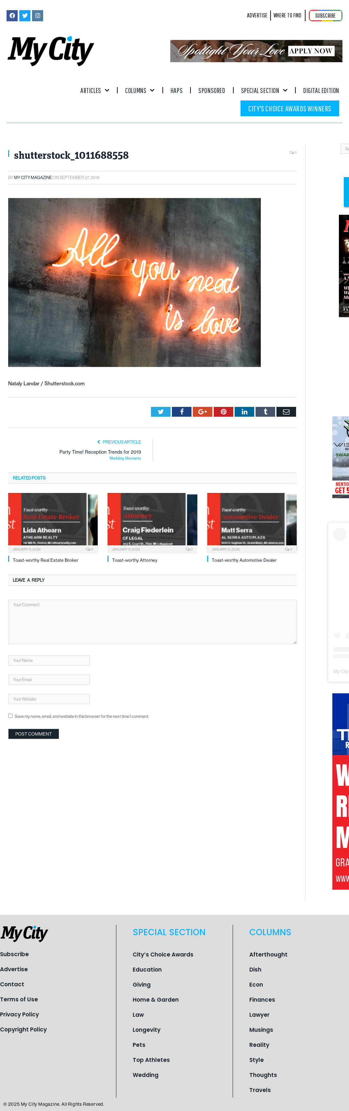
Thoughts (263, 1075)
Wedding (145, 1075)
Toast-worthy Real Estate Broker (45, 560)
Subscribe (14, 954)
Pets (139, 1045)
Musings (261, 1030)
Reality (259, 1045)
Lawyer (259, 1015)
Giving (142, 985)
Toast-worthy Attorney (135, 560)
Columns (140, 90)
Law (138, 1015)
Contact (12, 984)
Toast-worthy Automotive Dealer (244, 560)
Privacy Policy (19, 1014)
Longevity (146, 1030)
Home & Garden (156, 1000)
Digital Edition (321, 90)
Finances (262, 1000)
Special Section (264, 90)
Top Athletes (151, 1060)
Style (256, 1060)
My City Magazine (33, 177)
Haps (177, 90)
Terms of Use (19, 999)
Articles (94, 90)
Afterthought (268, 954)
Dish (255, 970)
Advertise (14, 969)
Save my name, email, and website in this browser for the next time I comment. (82, 716)
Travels (260, 1090)
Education (147, 970)
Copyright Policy (23, 1029)
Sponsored (211, 90)
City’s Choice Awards (163, 954)
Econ (256, 985)
